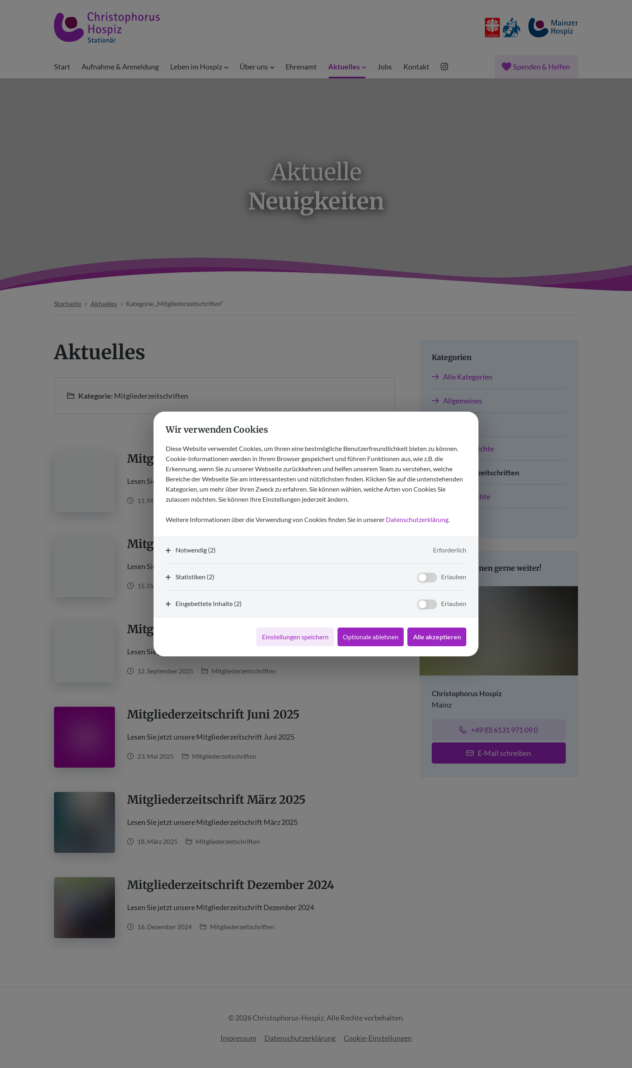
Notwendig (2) (195, 550)
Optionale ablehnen (370, 637)
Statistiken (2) (194, 576)
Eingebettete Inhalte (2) (208, 603)
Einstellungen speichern (295, 637)
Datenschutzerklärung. (418, 519)
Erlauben (453, 576)
